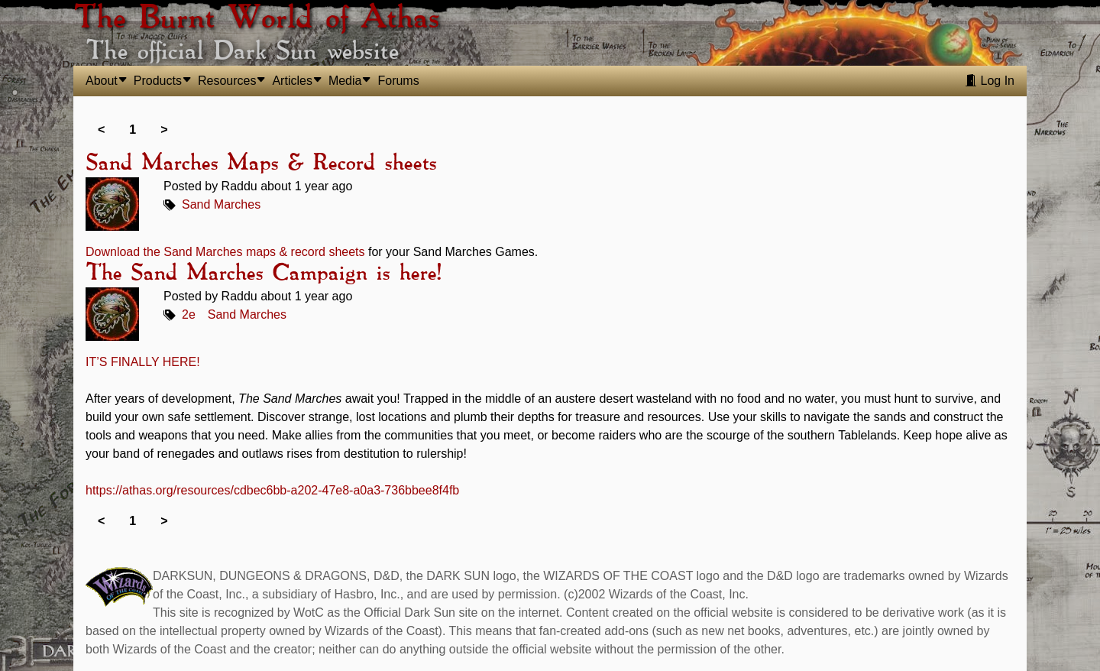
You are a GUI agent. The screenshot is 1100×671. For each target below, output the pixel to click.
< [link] (101, 129)
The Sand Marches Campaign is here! (263, 273)
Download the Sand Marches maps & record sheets (225, 251)
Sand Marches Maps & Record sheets (261, 163)
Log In (989, 80)
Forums (398, 80)
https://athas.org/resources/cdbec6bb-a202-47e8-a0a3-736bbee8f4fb (272, 490)
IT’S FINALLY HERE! (143, 361)
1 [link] (132, 129)
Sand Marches (221, 204)
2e (189, 314)
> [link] (163, 129)
